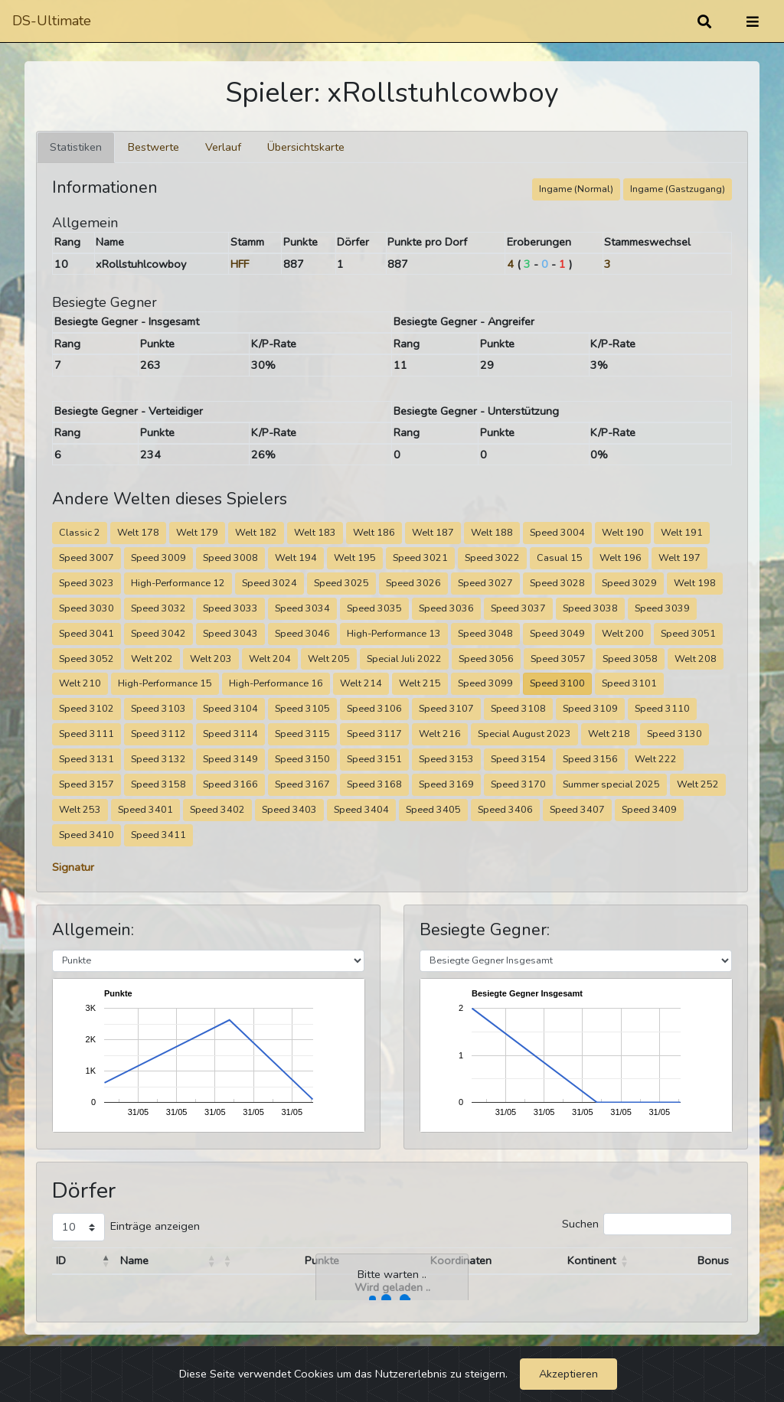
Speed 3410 (86, 834)
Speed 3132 (158, 758)
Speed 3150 (302, 758)
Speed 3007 (86, 557)
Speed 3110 (662, 708)
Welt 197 (679, 557)
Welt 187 (433, 532)
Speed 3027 (485, 582)
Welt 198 (695, 582)
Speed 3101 (629, 683)
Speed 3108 (518, 708)
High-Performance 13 (394, 633)
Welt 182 (256, 532)
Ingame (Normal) (576, 188)
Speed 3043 (230, 633)
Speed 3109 (590, 708)
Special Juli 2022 (404, 658)
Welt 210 (80, 683)
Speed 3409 (649, 809)
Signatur (73, 867)
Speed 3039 (662, 608)
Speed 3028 (557, 582)
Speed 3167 (302, 784)
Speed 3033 (230, 608)
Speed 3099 (485, 683)
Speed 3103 (158, 708)
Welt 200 (623, 633)
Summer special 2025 (611, 784)
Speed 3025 (341, 582)
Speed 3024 (269, 582)
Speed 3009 (158, 557)
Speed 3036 (446, 608)
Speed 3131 (86, 758)
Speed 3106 (374, 708)
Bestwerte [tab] (153, 147)
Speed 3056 (486, 658)
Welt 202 (152, 658)
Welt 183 (315, 532)
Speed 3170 (518, 784)
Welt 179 (197, 532)
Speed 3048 (485, 633)
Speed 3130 (674, 733)
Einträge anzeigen (155, 1226)
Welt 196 (620, 557)
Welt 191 (682, 532)
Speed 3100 (557, 683)
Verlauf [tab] (223, 147)
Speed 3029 (629, 582)
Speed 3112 (158, 733)
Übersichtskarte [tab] (306, 147)
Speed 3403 (289, 809)
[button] (105, 1261)
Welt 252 (698, 784)
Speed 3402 (217, 809)
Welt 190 (623, 532)
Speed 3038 (590, 608)
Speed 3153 (446, 758)
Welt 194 (296, 557)
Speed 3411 (158, 834)
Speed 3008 (230, 557)
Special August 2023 (524, 733)
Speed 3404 (361, 809)
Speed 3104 (230, 708)
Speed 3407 (577, 809)
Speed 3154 (518, 758)
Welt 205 (329, 658)
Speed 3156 (590, 758)
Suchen (580, 1223)
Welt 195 (355, 557)
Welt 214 (361, 683)
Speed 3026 (413, 582)
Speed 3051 (688, 633)
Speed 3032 (158, 608)
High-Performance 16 (276, 683)
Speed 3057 (558, 658)
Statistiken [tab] (76, 147)
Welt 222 (656, 758)
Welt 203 (211, 658)
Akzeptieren (568, 1373)
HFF (239, 264)
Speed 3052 (86, 658)
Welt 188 (492, 532)
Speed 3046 (302, 633)
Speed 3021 (420, 557)
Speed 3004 (557, 532)
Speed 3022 (492, 557)
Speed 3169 (446, 784)
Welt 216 (440, 733)
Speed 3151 (374, 758)
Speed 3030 (86, 608)
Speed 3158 (158, 784)
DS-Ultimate (51, 20)
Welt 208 (696, 658)
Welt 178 (138, 532)
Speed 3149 (230, 758)
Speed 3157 (86, 784)
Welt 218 (609, 733)
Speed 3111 (86, 733)
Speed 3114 (230, 733)
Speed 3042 (158, 633)
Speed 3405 (433, 809)
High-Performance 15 (165, 683)
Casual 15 (560, 557)
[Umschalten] (752, 21)
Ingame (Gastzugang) (677, 188)
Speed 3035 (374, 608)
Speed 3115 (302, 733)
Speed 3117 (374, 733)
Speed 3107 (446, 708)
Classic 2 (79, 532)
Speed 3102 (86, 708)
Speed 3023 (86, 582)
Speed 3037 (518, 608)
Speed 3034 (302, 608)
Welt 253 (80, 809)
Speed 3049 (557, 633)
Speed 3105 (302, 708)
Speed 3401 (145, 809)
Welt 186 (374, 532)
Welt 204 (270, 658)
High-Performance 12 (178, 582)
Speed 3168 (374, 784)
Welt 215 (420, 683)
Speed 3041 (86, 633)
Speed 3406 (505, 809)
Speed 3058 (630, 658)
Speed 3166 (230, 784)
